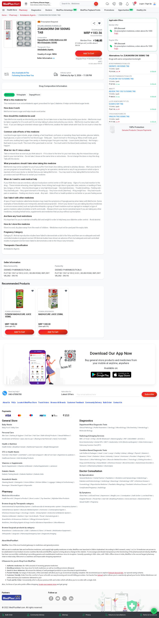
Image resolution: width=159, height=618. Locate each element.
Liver (105, 453)
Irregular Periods (85, 499)
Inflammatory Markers (95, 466)
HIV (148, 456)
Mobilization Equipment (61, 530)
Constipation (125, 495)
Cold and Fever (94, 495)
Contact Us (117, 402)
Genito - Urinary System (38, 513)
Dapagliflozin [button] (34, 95)
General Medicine (86, 478)
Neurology (114, 481)
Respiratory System (69, 506)
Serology (111, 428)
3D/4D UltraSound (103, 439)
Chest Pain (83, 495)
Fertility (117, 453)
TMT (125, 439)
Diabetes (96, 456)
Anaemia (83, 456)
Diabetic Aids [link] (39, 474)
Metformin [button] (9, 95)
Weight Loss (115, 495)
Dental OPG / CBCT (101, 442)
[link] (11, 3)
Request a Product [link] (21, 498)
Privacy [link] (88, 615)
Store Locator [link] (34, 498)
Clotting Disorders (144, 460)
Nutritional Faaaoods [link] (34, 447)
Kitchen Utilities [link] (41, 482)
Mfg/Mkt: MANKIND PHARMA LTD (49, 26)
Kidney (124, 453)
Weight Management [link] (51, 447)
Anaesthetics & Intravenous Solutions (15, 519)
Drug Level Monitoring (87, 463)
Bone (103, 456)
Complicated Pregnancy (88, 488)
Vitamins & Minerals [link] (25, 466)
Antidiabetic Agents (28, 15)
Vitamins (145, 453)
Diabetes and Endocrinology (90, 481)
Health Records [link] (7, 498)
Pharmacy (23, 10)
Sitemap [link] (65, 615)
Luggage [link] (51, 482)
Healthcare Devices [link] (9, 458)
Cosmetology (84, 484)
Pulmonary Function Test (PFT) (90, 445)
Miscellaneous (59, 522)
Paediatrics (110, 478)
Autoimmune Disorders (144, 463)
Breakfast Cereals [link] (19, 447)
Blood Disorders (129, 463)
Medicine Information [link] (11, 495)
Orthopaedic (6, 534)
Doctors (48, 10)
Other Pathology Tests (98, 460)
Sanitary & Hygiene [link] (16, 436)
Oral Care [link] (28, 436)
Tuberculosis (84, 460)
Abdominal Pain (143, 499)
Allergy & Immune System (39, 519)
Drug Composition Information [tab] (53, 86)
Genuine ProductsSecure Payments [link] (136, 130)
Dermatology (124, 481)
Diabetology (141, 478)
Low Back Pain (147, 495)
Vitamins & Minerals (9, 516)
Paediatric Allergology (117, 484)
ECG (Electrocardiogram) (128, 442)
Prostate (133, 456)
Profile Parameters (100, 428)
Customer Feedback (75, 402)
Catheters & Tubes (36, 530)
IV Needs (48, 530)
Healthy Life (141, 10)
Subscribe (149, 394)
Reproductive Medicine (99, 484)
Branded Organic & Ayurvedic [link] (21, 485)
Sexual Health (84, 502)
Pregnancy (141, 456)
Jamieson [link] (53, 466)
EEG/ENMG (132, 439)
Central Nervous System (10, 510)
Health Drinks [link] (6, 447)
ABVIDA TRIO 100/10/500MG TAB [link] (122, 91)
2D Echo (141, 439)
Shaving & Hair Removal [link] (43, 439)
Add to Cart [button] (88, 53)
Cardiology (105, 481)
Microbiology (121, 428)
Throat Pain (97, 499)
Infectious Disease (114, 463)
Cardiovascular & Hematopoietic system (46, 506)
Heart (100, 453)
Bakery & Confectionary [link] (65, 482)
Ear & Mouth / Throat (37, 516)
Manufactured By (11, 266)
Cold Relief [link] (22, 455)
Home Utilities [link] (29, 482)
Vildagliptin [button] (21, 95)
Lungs (111, 453)
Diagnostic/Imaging (49, 534)
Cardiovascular (18, 530)
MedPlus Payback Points (90, 10)
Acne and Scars (131, 499)
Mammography (116, 439)
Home (4, 15)
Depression (105, 495)
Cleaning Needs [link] (7, 482)
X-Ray (93, 439)
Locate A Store (27, 402)
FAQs (13, 402)
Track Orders (43, 402)
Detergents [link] (19, 482)
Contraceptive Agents (57, 510)
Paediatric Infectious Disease (136, 484)
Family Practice (99, 478)
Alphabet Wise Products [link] (60, 498)
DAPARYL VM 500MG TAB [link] (119, 66)
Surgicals (16, 534)
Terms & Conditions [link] (150, 615)
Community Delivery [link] (37, 615)
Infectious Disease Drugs (11, 513)
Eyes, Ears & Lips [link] (27, 439)
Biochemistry (132, 428)
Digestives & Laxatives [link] (66, 455)
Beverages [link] (6, 485)
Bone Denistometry (86, 442)
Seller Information (46, 58)
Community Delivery (93, 402)
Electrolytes (109, 466)
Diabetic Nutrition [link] (26, 474)
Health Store (9, 10)
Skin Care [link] (5, 436)
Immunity (109, 456)
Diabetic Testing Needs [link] (10, 474)
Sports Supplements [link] (9, 466)
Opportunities (125, 10)
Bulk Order (107, 402)
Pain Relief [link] (13, 455)
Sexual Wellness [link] (64, 436)
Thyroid (137, 453)
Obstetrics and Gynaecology (125, 478)
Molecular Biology (86, 431)
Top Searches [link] (45, 498)
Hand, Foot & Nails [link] (59, 439)
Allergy (130, 453)
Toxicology (132, 460)
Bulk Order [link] (9, 615)
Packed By (59, 266)
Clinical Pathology (86, 428)
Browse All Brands (58, 402)
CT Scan (87, 439)
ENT (132, 481)
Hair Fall (105, 499)
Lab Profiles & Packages (88, 453)
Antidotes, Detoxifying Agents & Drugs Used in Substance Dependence (27, 522)
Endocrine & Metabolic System (59, 513)
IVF (150, 484)
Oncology (24, 513)
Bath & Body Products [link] (49, 436)
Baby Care (15, 428)
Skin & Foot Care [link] (50, 455)
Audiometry (113, 442)
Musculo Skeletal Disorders (117, 460)
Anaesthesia (6, 530)
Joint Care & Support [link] (35, 455)
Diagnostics (36, 10)
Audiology (102, 488)
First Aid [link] (5, 455)
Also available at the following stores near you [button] (23, 74)
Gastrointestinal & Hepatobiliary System (16, 506)
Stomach (83, 466)
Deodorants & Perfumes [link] (10, 439)
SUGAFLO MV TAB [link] (116, 104)
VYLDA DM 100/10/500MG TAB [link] (121, 79)
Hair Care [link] (36, 436)
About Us (6, 402)
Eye (26, 516)
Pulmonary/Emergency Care (30, 534)
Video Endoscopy (145, 442)
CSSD (27, 530)
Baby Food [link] (6, 428)
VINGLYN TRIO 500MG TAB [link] (119, 117)
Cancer (116, 456)
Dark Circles (136, 495)
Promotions (109, 10)
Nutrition (21, 516)
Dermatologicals (52, 516)
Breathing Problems (117, 499)
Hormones (43, 510)
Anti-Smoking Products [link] (25, 458)
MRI (81, 439)
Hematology (142, 428)
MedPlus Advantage (66, 10)
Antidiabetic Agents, (46, 50)
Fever (89, 456)
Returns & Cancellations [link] (117, 615)
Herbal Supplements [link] (41, 466)
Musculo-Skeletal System (29, 510)
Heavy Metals (101, 463)
